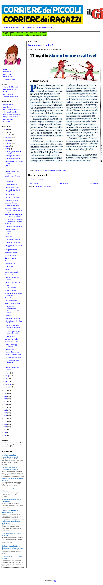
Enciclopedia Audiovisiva (11, 109)
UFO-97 (7, 169)
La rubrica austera (11, 234)
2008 (5, 435)
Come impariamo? (11, 184)
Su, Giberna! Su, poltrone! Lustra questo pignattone (13, 220)
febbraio (8, 384)
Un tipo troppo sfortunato (13, 158)
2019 (5, 404)
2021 (37, 170)
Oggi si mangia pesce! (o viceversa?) (13, 361)
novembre (8, 137)
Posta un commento (37, 179)
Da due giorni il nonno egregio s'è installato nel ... (13, 327)
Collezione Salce (8, 119)
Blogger (54, 581)
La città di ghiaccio (11, 203)
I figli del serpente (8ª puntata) (12, 172)
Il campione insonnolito (12, 318)
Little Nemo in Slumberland (12, 114)
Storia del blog (8, 77)
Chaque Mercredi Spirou (11, 117)
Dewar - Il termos (10, 258)
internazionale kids (50, 170)
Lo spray (8, 315)
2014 (5, 418)
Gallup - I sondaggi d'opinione (11, 345)
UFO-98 (7, 166)
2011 (5, 427)
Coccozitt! (8, 261)
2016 (5, 413)
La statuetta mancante (12, 187)
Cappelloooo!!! (9, 181)
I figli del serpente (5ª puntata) (12, 311)
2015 (5, 415)
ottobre (7, 140)
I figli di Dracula (10, 349)
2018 (5, 407)
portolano (58, 170)
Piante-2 (7, 269)
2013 (5, 421)
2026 (5, 129)
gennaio (8, 387)
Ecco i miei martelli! (11, 301)
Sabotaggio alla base (12, 200)
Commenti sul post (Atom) (42, 186)
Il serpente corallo (10, 255)
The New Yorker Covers (11, 97)
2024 (5, 390)
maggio (8, 376)
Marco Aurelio (9, 275)
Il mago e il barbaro (11, 250)
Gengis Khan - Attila (11, 339)
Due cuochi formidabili (12, 206)
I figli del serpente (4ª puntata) (12, 368)
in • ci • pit (6, 122)
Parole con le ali (8, 92)
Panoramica (7, 72)
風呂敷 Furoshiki (10, 290)
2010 (5, 429)
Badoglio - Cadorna (11, 252)
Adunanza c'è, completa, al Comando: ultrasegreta (13, 215)
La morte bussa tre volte (12, 282)
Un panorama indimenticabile (10, 307)
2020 (5, 401)
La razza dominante (11, 365)
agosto (7, 146)
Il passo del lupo (10, 264)
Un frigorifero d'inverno (12, 242)
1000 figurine (7, 107)
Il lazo (7, 285)
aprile (7, 378)
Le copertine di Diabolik (10, 89)
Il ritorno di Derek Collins (13, 355)
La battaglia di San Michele (13, 156)
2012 (5, 424)
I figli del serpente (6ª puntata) (12, 278)
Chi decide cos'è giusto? (13, 357)
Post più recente (33, 183)
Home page (64, 183)
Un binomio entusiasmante (13, 226)
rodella (64, 170)
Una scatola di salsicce (12, 239)
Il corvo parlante (8, 94)
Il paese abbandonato (12, 352)
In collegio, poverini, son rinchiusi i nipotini (12, 332)
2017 (5, 410)
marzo (7, 381)
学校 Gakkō (8, 224)
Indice (5, 69)
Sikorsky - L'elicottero (12, 197)
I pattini (7, 179)
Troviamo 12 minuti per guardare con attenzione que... (13, 210)
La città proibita (10, 194)
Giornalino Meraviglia (10, 112)
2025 (5, 132)
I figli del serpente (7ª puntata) (12, 230)
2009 (5, 432)
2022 (5, 396)
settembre (8, 143)
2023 (5, 393)
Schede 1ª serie (8, 104)
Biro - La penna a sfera (12, 303)
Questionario (9, 266)
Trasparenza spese (9, 79)
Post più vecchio (94, 183)
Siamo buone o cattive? (40, 45)
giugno (7, 373)
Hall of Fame (7, 74)
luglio (7, 149)
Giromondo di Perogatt (10, 87)
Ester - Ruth (9, 298)
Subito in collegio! (10, 336)
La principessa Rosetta (12, 176)
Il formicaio (8, 237)
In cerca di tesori (10, 288)
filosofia (42, 170)
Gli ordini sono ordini (11, 342)
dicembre (8, 135)
